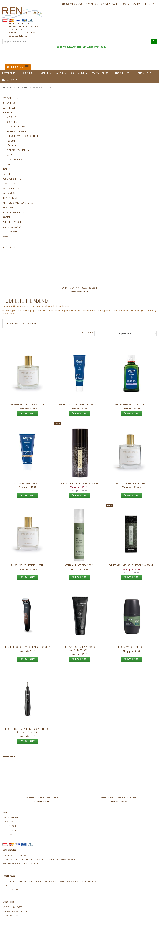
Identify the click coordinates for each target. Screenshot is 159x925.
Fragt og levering (131, 3)
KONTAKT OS (92, 3)
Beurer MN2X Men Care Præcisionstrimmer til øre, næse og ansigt (27, 731)
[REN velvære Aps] (22, 12)
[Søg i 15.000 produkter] (154, 41)
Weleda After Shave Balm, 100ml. (131, 404)
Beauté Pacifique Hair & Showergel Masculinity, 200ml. (79, 649)
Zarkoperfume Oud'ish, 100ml (131, 483)
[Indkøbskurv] (18, 67)
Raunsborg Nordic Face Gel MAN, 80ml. (79, 483)
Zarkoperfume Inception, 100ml (27, 565)
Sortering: (87, 332)
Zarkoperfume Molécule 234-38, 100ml (79, 288)
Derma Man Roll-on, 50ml (131, 647)
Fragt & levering (10, 889)
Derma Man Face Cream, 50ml (79, 565)
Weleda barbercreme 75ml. (28, 483)
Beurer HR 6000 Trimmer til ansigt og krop (27, 647)
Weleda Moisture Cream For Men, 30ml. (79, 404)
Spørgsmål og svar (72, 3)
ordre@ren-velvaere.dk (64, 859)
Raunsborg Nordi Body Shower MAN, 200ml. (131, 565)
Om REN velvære (109, 3)
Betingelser (8, 885)
